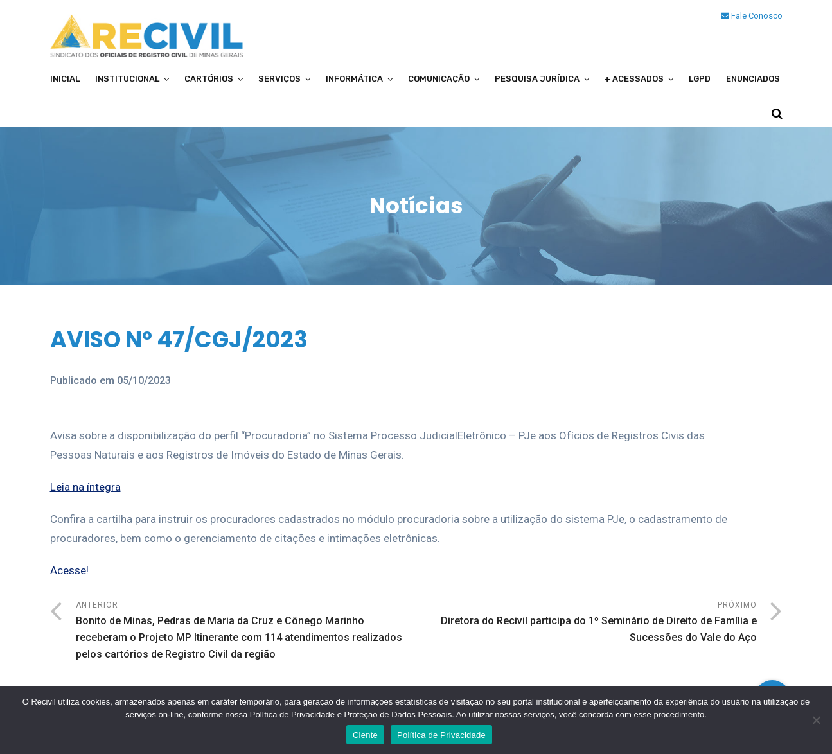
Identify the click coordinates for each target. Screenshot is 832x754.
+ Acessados (634, 78)
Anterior (246, 632)
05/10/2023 (144, 380)
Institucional (127, 78)
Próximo (586, 623)
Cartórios (208, 78)
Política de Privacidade (441, 735)
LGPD (700, 78)
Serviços (279, 78)
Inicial (65, 78)
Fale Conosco (752, 16)
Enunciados (753, 78)
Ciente (365, 735)
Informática (354, 78)
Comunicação (439, 78)
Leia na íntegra (85, 486)
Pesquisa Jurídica (537, 78)
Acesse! (69, 570)
